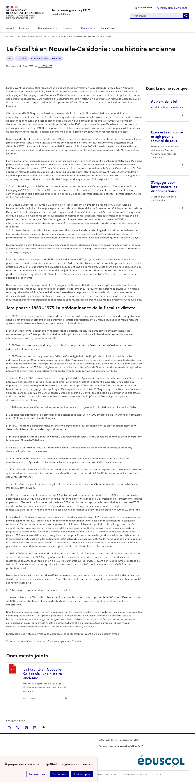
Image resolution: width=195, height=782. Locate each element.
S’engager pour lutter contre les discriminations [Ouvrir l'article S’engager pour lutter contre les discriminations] (164, 187)
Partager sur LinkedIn (26, 728)
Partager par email (35, 728)
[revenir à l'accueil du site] (70, 10)
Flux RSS (159, 774)
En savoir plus (37, 774)
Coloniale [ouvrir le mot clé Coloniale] (22, 58)
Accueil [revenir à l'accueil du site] (9, 36)
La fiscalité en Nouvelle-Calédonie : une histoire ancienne (42, 674)
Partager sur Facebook (9, 728)
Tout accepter (82, 774)
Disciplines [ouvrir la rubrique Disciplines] (21, 36)
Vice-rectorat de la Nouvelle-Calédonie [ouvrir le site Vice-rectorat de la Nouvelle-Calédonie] (119, 746)
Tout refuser (59, 774)
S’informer (24, 28)
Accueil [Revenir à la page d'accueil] (10, 28)
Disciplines (86, 28)
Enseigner (67, 28)
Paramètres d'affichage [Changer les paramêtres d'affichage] (173, 8)
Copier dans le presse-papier (43, 728)
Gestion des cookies (107, 774)
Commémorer (108, 28)
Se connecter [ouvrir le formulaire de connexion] (145, 7)
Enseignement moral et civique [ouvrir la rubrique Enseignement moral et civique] (43, 36)
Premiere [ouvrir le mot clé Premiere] (56, 58)
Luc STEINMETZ (45, 66)
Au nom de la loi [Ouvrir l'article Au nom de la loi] (164, 101)
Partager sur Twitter (18, 728)
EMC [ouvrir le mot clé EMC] (10, 58)
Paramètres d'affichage (136, 774)
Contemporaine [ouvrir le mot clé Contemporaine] (39, 58)
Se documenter (46, 28)
